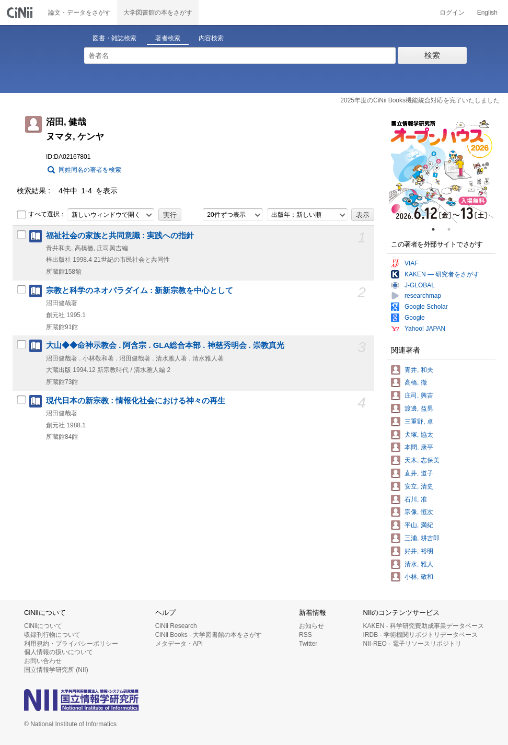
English (487, 12)
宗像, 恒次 (419, 512)
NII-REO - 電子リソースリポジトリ (412, 643)
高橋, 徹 (416, 382)
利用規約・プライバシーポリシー (71, 643)
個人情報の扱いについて (58, 652)
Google (415, 317)
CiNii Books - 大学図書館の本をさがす (208, 634)
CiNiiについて (43, 626)
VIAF (412, 263)
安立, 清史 (419, 486)
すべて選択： (41, 214)
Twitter (308, 643)
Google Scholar (426, 306)
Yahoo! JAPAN (425, 328)
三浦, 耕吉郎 (422, 538)
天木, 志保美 (422, 460)
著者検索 (167, 38)
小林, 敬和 (419, 576)
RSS (305, 634)
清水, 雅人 (419, 564)
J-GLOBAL (420, 285)
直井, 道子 (419, 473)
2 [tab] (453, 229)
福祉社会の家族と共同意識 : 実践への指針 (120, 235)
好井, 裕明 (419, 551)
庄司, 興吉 (419, 395)
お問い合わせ (43, 661)
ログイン (452, 12)
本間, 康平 (419, 447)
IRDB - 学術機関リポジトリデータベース (420, 634)
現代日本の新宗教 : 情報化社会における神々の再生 (135, 401)
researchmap (423, 295)
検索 (432, 55)
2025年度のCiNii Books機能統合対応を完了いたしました (420, 100)
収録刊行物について (52, 634)
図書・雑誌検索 (114, 38)
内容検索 (211, 38)
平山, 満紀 (419, 525)
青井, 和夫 (419, 370)
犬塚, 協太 (419, 434)
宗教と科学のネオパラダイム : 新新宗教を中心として (139, 290)
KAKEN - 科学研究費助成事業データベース (423, 626)
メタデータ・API (179, 643)
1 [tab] (437, 229)
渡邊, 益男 (419, 408)
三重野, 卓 (419, 421)
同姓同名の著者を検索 (90, 169)
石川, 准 (416, 499)
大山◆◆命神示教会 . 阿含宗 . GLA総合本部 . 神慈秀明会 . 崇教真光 (165, 345)
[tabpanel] (441, 171)
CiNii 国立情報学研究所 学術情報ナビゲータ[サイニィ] (21, 12)
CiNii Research (176, 626)
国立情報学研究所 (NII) (56, 669)
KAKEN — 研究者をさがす (442, 274)
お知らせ (311, 626)
